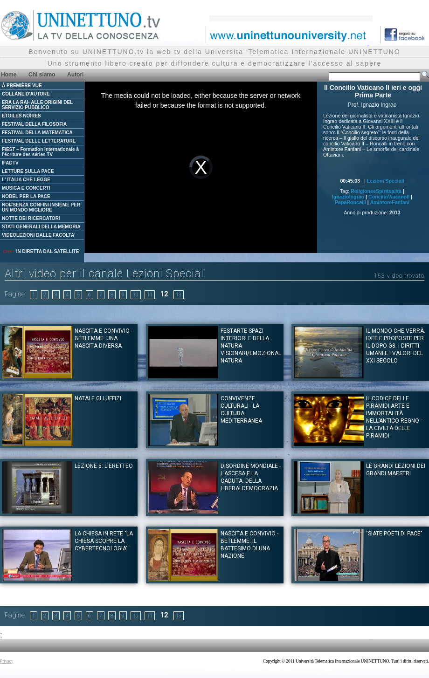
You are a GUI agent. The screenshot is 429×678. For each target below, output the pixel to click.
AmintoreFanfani (389, 202)
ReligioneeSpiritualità (376, 191)
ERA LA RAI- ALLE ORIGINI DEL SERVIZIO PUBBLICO (37, 105)
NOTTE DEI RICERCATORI (31, 218)
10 (135, 295)
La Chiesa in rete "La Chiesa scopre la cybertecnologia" (104, 541)
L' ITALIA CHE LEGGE (26, 179)
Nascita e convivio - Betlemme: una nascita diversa (103, 338)
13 (178, 295)
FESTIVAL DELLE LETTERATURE (39, 141)
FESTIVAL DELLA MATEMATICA (37, 132)
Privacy (7, 661)
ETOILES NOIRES (21, 115)
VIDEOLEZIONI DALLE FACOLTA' (39, 235)
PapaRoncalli (350, 202)
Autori (75, 74)
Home (8, 74)
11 (149, 295)
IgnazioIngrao (348, 196)
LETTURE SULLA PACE (28, 171)
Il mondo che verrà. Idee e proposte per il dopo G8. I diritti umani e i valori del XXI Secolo (395, 346)
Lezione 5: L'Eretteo (104, 466)
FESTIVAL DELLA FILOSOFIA (34, 124)
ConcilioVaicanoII (388, 196)
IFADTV (10, 162)
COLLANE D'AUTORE (26, 93)
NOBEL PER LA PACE (26, 196)
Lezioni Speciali (385, 181)
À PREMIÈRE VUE (22, 85)
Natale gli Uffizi (98, 398)
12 (164, 294)
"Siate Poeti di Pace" (394, 533)
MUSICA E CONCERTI (26, 188)
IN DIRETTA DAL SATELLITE (40, 251)
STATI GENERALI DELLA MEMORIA (41, 226)
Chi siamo (41, 74)
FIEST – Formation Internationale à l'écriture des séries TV (40, 152)
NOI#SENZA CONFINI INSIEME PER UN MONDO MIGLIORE (41, 207)
